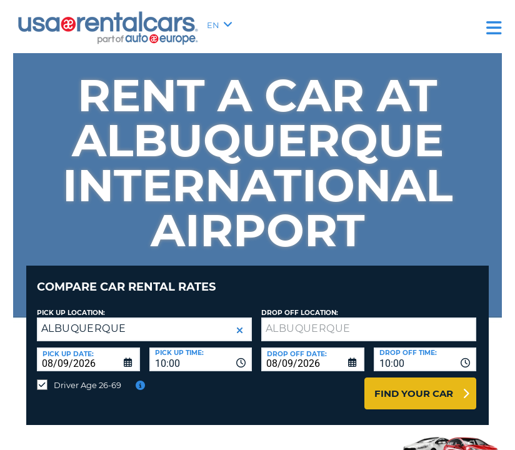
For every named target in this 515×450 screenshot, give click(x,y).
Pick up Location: (71, 303)
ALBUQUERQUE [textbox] (83, 319)
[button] (240, 321)
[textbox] (368, 320)
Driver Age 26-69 (87, 376)
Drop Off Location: (299, 303)
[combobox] (201, 350)
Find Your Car (413, 384)
